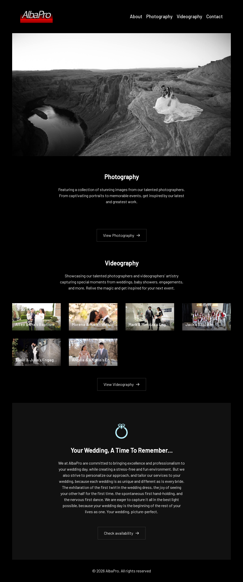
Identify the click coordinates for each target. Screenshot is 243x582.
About (136, 16)
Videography (189, 16)
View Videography (122, 384)
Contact (214, 16)
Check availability (121, 533)
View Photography (121, 235)
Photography (159, 16)
